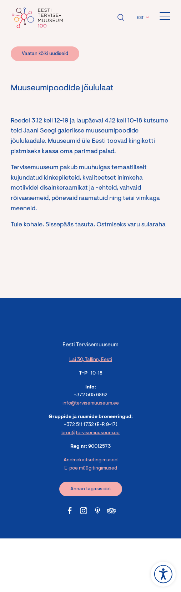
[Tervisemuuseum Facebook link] (69, 510)
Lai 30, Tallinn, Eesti (90, 359)
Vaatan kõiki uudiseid (45, 53)
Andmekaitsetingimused (90, 460)
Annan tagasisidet (90, 489)
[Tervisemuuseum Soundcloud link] (97, 510)
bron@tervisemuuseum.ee (90, 433)
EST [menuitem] (140, 18)
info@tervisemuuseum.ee (90, 403)
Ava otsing (120, 17)
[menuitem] (142, 18)
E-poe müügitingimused (90, 468)
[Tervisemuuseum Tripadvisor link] (111, 510)
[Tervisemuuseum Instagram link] (83, 510)
